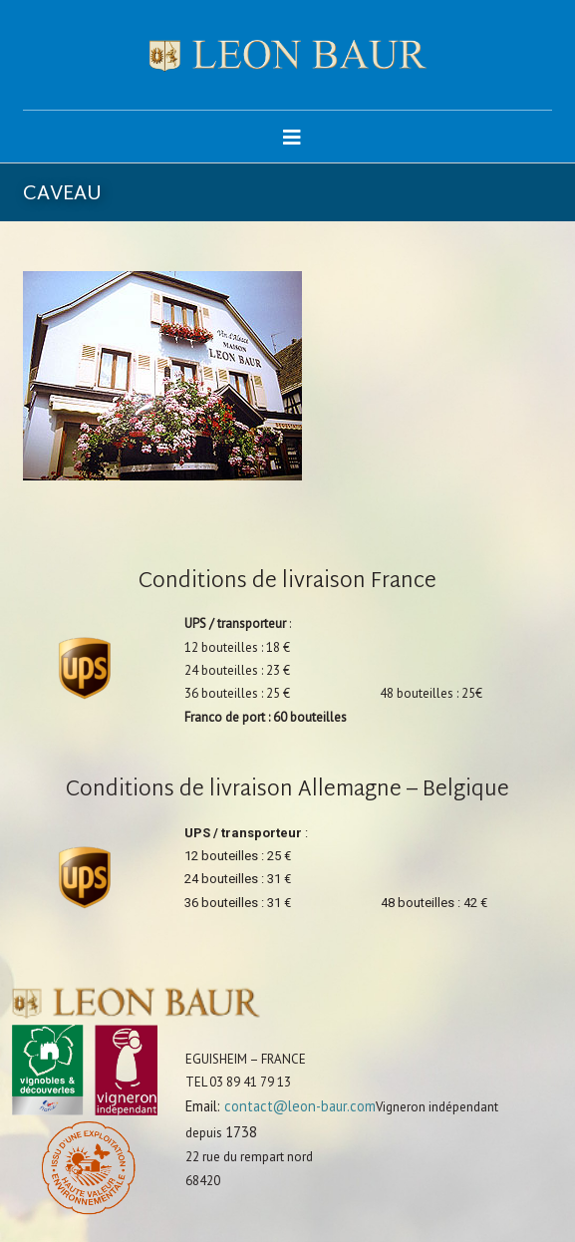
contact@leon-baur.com (300, 1105)
